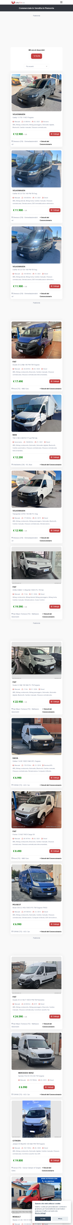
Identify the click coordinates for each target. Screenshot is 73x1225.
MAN (15, 435)
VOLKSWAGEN (19, 114)
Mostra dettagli (40, 1213)
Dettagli (55, 134)
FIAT (15, 362)
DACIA (16, 758)
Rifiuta (60, 1218)
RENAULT (17, 1217)
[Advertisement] (42, 31)
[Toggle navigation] (61, 2)
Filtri (37, 56)
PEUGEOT (17, 905)
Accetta (42, 1218)
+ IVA (25, 134)
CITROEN (17, 1141)
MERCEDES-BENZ (26, 1073)
